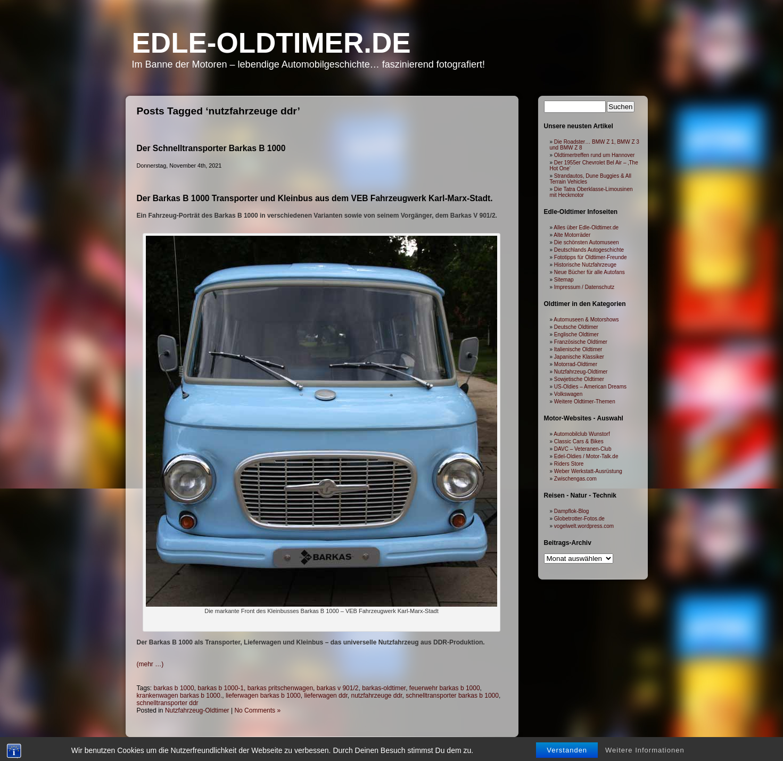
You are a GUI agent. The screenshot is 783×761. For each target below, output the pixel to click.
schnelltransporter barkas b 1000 (452, 695)
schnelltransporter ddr (168, 703)
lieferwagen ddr (325, 695)
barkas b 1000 (174, 688)
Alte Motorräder (572, 235)
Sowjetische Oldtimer (579, 379)
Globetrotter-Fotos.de (579, 519)
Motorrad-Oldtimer (575, 364)
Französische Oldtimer (580, 342)
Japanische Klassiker (579, 357)
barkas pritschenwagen (280, 688)
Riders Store (569, 464)
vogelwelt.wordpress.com (584, 526)
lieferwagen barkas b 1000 (263, 695)
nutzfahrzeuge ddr (376, 695)
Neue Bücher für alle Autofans (589, 272)
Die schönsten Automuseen (586, 242)
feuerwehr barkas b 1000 (444, 688)
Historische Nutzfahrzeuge (585, 265)
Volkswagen (568, 394)
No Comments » (257, 710)
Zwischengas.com (575, 479)
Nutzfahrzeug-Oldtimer (197, 710)
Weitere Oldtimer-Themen (584, 401)
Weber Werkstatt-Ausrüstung (588, 471)
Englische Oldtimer (576, 334)
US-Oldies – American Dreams (590, 387)
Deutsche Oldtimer (576, 327)
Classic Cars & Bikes (579, 441)
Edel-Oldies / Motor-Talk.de (586, 456)
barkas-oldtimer (384, 688)
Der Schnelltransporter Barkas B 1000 (211, 148)
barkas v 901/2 (338, 688)
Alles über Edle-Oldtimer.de (586, 227)
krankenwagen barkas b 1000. (179, 695)
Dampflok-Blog (571, 511)
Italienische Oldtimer (578, 349)
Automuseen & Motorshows (586, 319)
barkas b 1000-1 (220, 688)
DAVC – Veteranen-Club (583, 449)
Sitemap (564, 280)
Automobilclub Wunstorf (581, 434)
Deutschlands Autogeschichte (589, 250)
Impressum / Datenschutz (584, 287)
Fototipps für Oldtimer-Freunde (590, 257)
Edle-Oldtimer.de (271, 43)
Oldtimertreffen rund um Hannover (594, 155)
